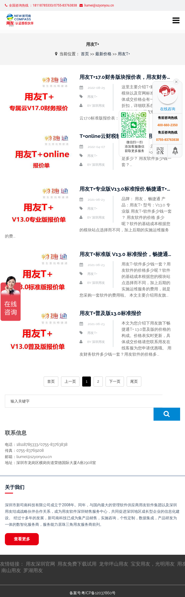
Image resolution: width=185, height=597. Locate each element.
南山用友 (11, 558)
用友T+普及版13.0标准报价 (111, 313)
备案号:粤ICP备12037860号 (92, 581)
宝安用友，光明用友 (153, 551)
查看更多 (23, 526)
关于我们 (14, 474)
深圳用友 (98, 106)
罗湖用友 (33, 558)
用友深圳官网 (40, 551)
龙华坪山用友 (113, 551)
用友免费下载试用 (77, 551)
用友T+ (124, 53)
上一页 (70, 381)
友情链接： (13, 551)
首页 (85, 53)
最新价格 (103, 53)
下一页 (114, 381)
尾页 (134, 381)
